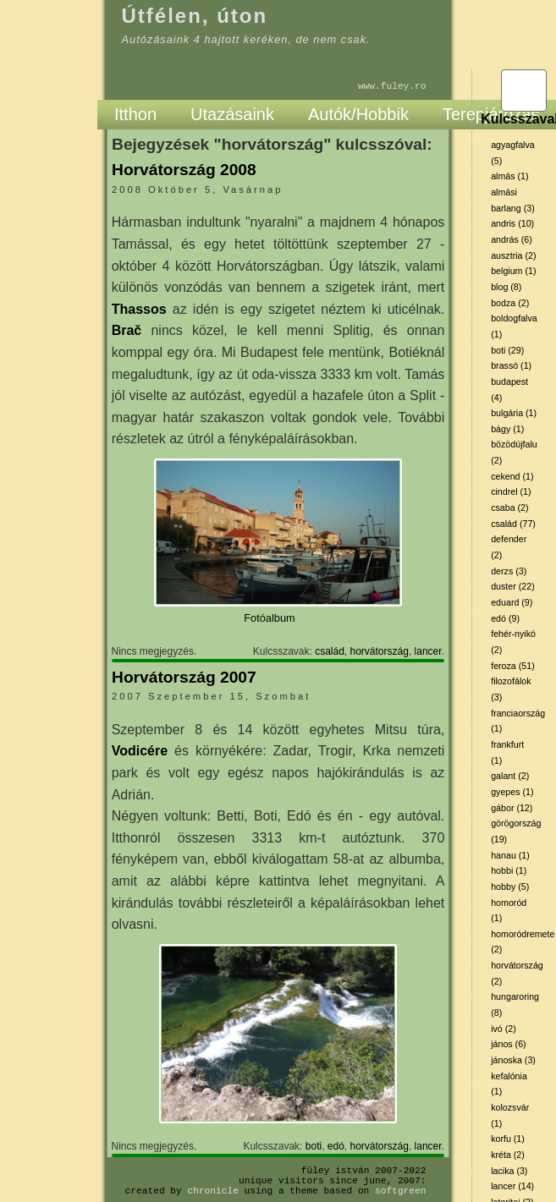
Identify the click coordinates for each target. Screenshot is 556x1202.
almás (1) (509, 176)
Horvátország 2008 (184, 169)
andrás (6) (511, 239)
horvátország (379, 651)
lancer (428, 651)
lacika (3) (509, 1171)
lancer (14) (512, 1186)
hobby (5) (510, 886)
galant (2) (510, 776)
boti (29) (507, 350)
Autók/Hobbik (358, 114)
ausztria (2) (513, 255)
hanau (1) (510, 855)
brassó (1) (511, 365)
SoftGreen (400, 1190)
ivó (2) (503, 1029)
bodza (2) (510, 303)
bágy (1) (507, 429)
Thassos (139, 309)
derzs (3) (508, 571)
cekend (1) (512, 476)
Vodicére (140, 751)
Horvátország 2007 (184, 677)
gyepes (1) (512, 792)
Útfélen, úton (195, 15)
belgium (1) (513, 271)
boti (314, 1146)
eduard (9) (511, 602)
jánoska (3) (513, 1060)
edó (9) (505, 618)
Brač (127, 330)
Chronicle (213, 1190)
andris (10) (512, 223)
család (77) (513, 524)
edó (336, 1146)
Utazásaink (232, 114)
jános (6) (508, 1044)
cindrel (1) (511, 491)
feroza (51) (513, 666)
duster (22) (513, 586)
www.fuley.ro (392, 86)
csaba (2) (509, 507)
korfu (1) (508, 1138)
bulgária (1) (514, 413)
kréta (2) (508, 1155)
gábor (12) (511, 808)
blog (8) (506, 287)
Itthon (135, 114)
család (329, 651)
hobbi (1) (508, 870)
